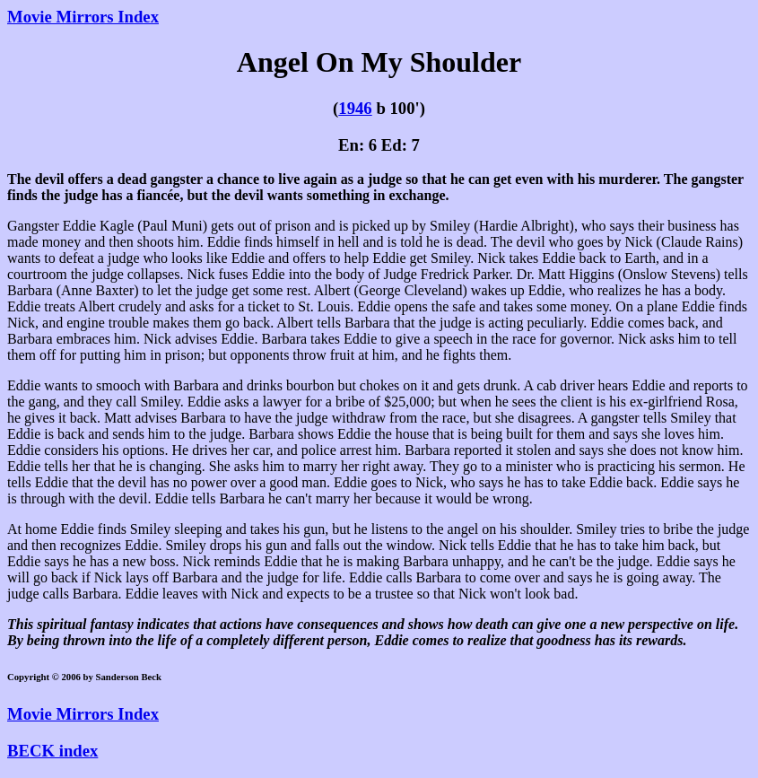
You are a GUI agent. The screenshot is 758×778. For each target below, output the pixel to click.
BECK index (52, 750)
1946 (354, 108)
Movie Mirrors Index (83, 16)
